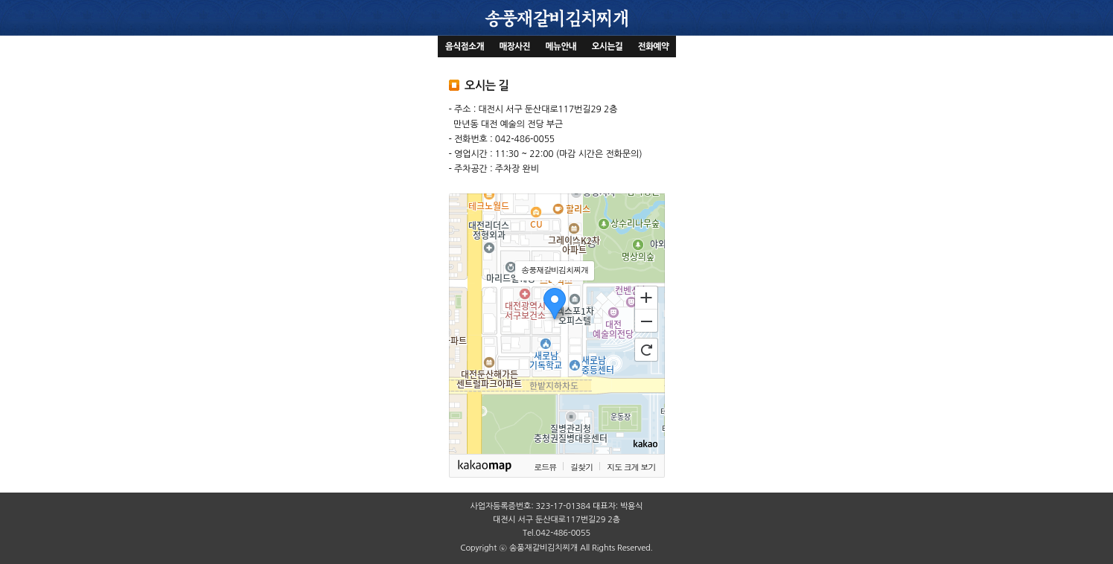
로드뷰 (545, 466)
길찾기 (581, 466)
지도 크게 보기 (631, 466)
